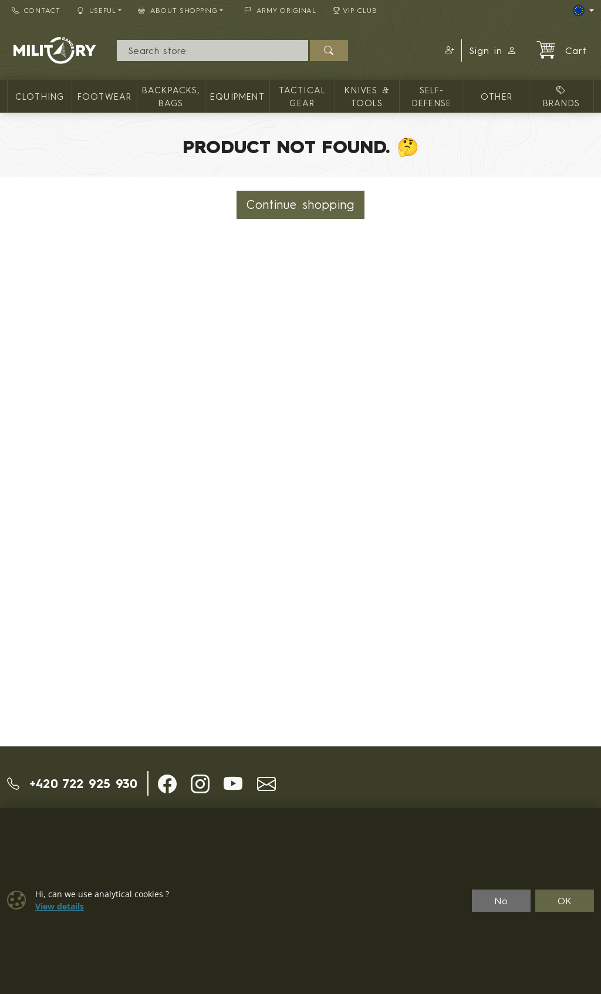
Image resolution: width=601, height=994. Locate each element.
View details (59, 906)
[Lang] (583, 10)
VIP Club (355, 10)
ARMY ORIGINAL (280, 10)
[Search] (213, 50)
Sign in (493, 50)
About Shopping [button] (178, 10)
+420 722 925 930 (72, 783)
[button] (447, 50)
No (501, 901)
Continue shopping (300, 204)
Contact (36, 10)
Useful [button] (96, 10)
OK (565, 901)
